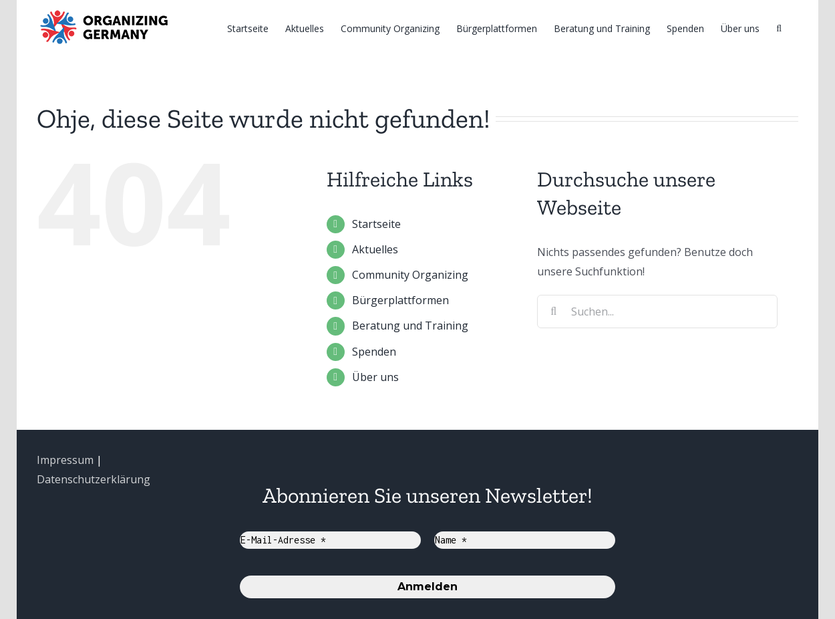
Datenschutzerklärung (93, 479)
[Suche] (779, 27)
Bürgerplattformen (400, 300)
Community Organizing (410, 274)
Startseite (376, 224)
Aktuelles (375, 249)
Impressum (65, 460)
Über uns (375, 377)
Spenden (374, 351)
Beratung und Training (410, 325)
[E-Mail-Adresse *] (330, 540)
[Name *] (524, 540)
